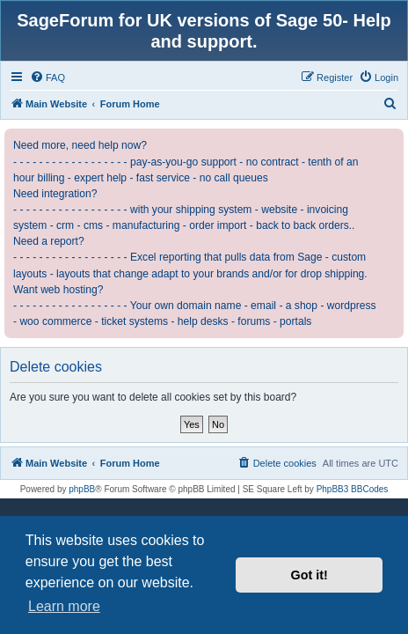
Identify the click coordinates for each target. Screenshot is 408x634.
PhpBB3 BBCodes (353, 489)
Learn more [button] (64, 606)
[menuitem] (47, 77)
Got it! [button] (309, 575)
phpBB (82, 489)
